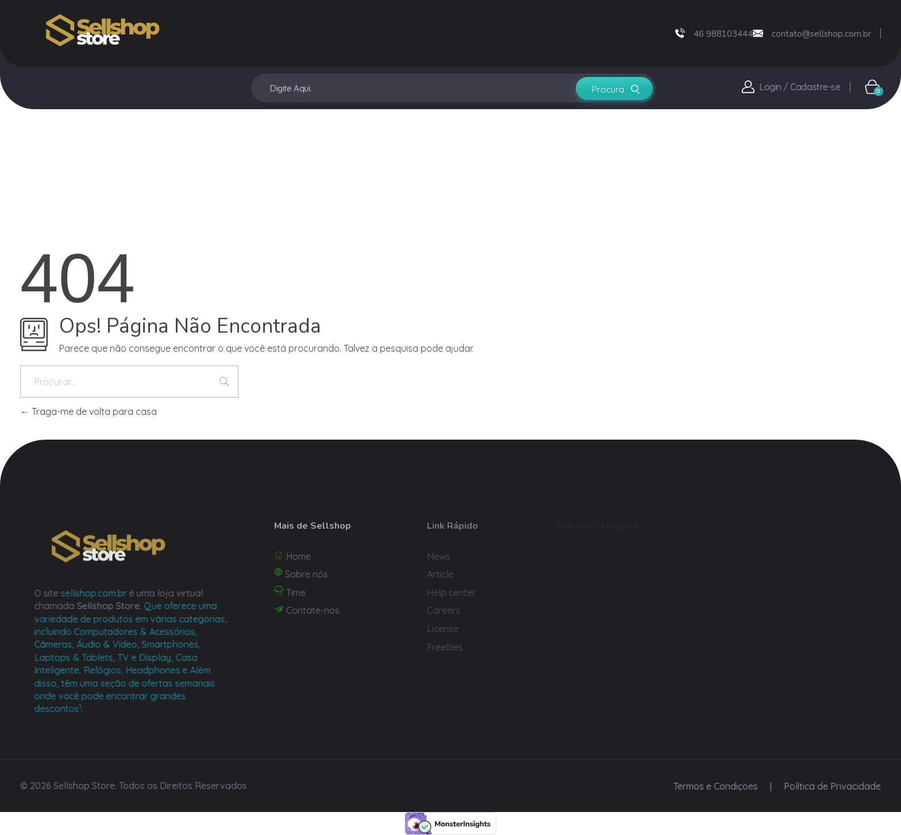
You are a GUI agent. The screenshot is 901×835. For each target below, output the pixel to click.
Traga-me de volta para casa (88, 411)
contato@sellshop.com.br (821, 34)
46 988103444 (723, 34)
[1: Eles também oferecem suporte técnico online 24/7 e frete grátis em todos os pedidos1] (95, 708)
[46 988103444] (680, 33)
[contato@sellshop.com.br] (758, 33)
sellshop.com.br (109, 593)
